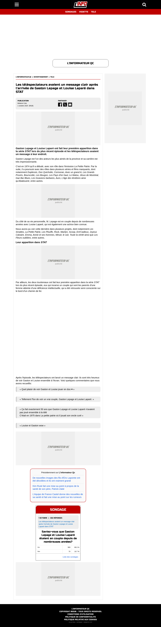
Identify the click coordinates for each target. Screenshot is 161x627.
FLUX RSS (72, 622)
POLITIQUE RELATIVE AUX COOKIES (80, 619)
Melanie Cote (22, 103)
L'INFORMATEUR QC (23, 77)
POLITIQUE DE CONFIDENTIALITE (80, 617)
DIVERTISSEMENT (41, 77)
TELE (93, 12)
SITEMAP (79, 622)
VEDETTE (83, 12)
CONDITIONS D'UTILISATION (80, 614)
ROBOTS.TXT (88, 622)
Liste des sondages (70, 557)
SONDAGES (70, 12)
